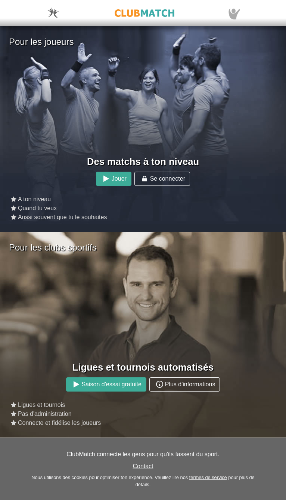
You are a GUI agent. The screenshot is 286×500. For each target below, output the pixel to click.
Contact (143, 466)
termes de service (208, 477)
